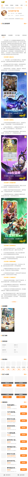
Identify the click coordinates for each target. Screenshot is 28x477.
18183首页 (3, 7)
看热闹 (11, 5)
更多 (25, 23)
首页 (2, 5)
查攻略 (16, 5)
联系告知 (21, 18)
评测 (21, 5)
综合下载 (8, 7)
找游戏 (6, 5)
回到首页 (7, 475)
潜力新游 (12, 7)
